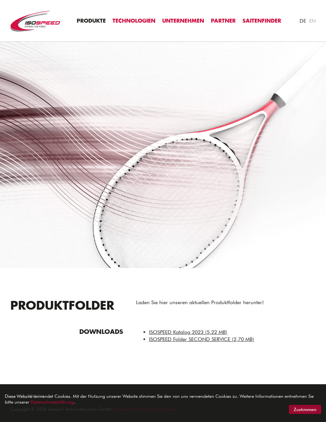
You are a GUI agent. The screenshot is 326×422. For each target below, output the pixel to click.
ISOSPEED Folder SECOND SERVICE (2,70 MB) (201, 339)
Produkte (91, 21)
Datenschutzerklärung (52, 402)
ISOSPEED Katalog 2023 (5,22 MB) (188, 332)
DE (303, 21)
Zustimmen (305, 409)
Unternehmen (183, 21)
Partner (223, 21)
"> (3, 45)
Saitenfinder (261, 21)
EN (312, 21)
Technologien (134, 21)
